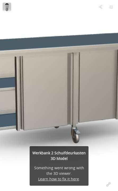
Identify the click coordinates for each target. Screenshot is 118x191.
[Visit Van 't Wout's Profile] (7, 7)
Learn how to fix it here (58, 178)
